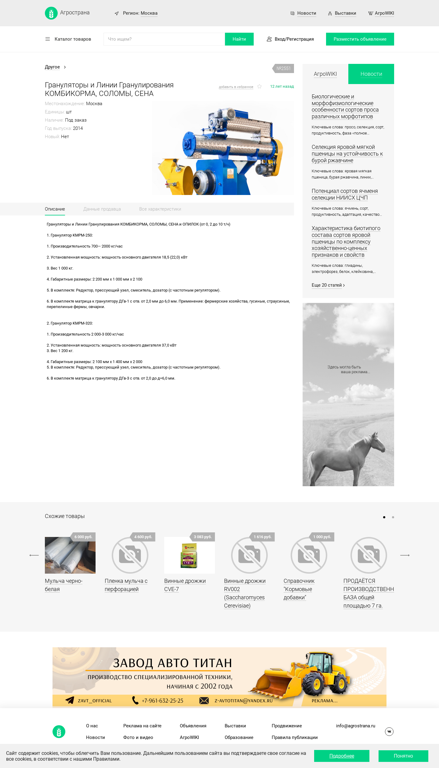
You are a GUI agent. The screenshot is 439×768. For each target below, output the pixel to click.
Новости (306, 13)
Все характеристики (160, 209)
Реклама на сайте (142, 726)
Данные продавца (102, 209)
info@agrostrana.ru (355, 726)
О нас (92, 726)
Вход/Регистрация (294, 39)
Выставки (345, 13)
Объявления (193, 726)
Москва (149, 13)
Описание (55, 209)
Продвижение (287, 726)
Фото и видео (138, 737)
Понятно (403, 756)
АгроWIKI (384, 13)
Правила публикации (295, 737)
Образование (239, 737)
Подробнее (341, 756)
